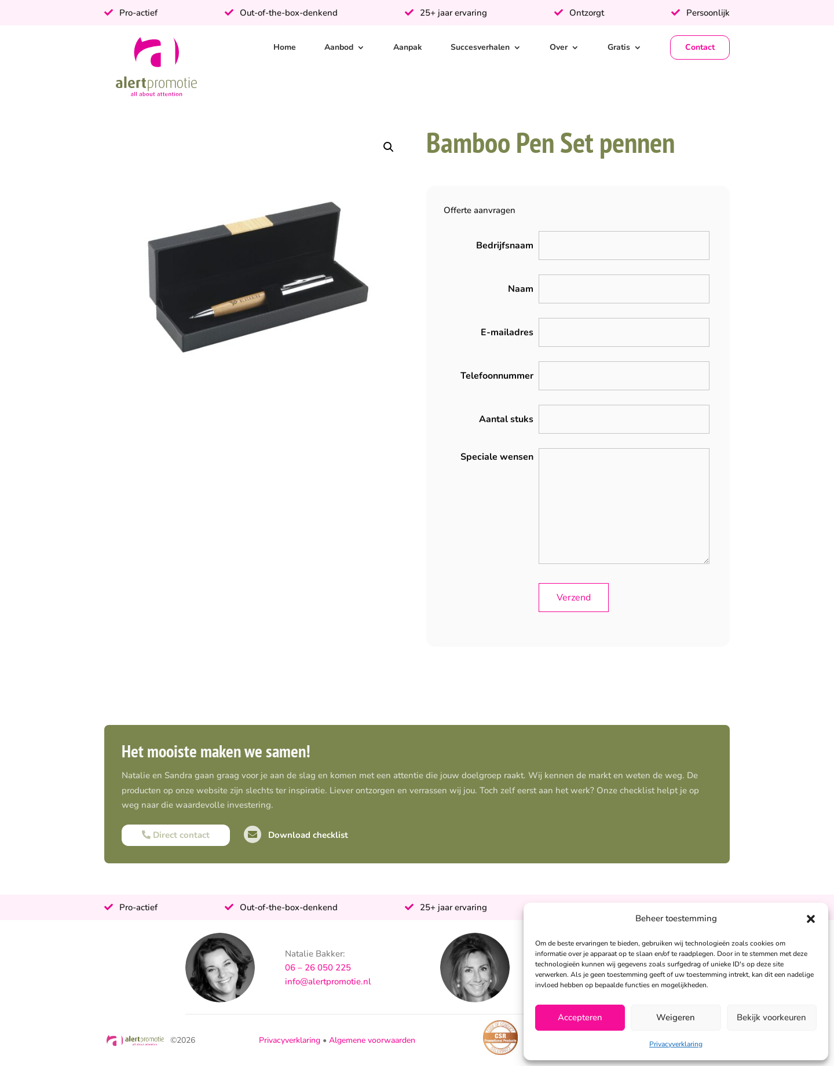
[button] (811, 919)
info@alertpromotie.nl (328, 981)
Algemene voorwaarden (372, 1040)
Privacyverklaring (676, 1044)
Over (559, 47)
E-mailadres (507, 332)
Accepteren (580, 1017)
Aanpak (407, 47)
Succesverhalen (480, 47)
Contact (700, 47)
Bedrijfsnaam (504, 245)
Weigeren (675, 1017)
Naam (520, 289)
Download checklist (296, 835)
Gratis (619, 47)
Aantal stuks (506, 419)
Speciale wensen (496, 457)
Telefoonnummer (496, 376)
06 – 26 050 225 (318, 967)
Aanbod (338, 47)
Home (284, 47)
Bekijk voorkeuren (771, 1017)
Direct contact (176, 835)
